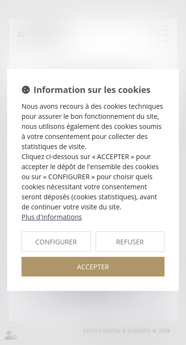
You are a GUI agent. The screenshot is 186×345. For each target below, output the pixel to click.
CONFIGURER (56, 241)
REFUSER (130, 241)
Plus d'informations (52, 216)
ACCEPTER (93, 266)
